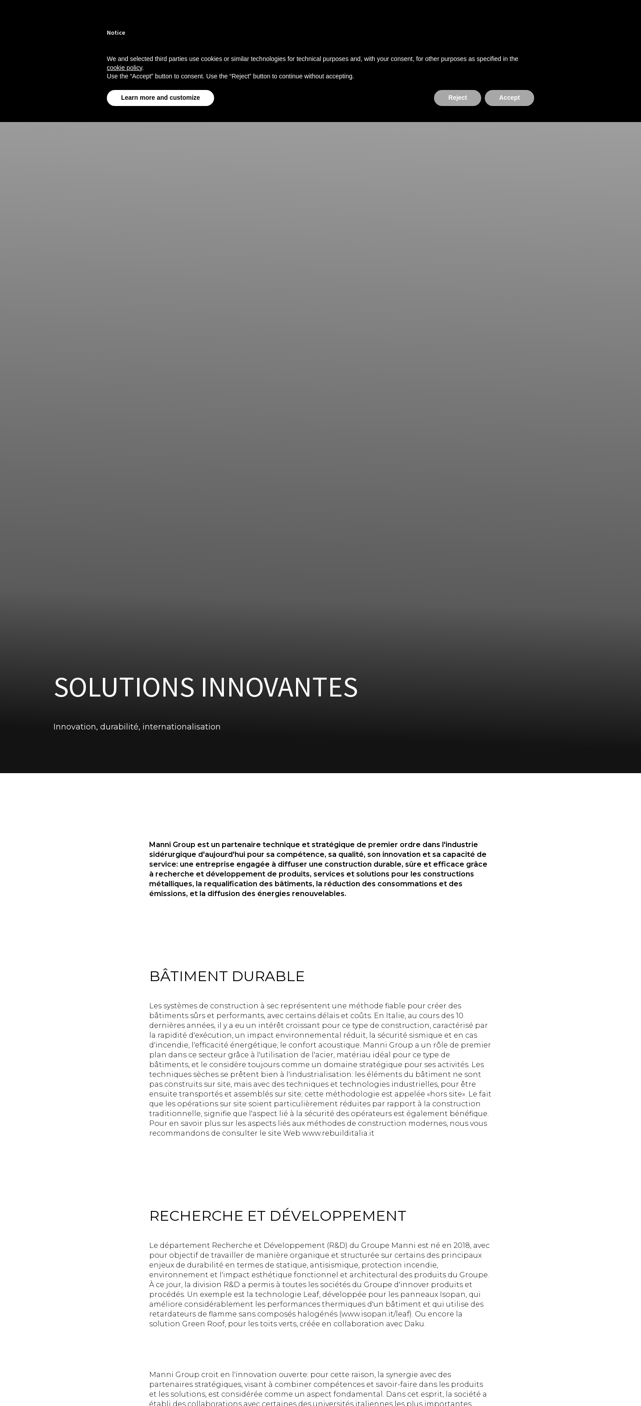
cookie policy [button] (124, 67)
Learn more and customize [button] (160, 97)
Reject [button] (457, 97)
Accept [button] (509, 97)
